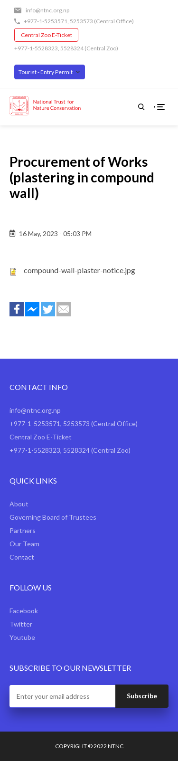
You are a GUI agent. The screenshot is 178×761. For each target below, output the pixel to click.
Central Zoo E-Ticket (46, 34)
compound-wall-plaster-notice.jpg (79, 270)
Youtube (22, 637)
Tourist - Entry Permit (46, 72)
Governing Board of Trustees (52, 517)
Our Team (24, 544)
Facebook (23, 611)
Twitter (20, 624)
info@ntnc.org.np (47, 10)
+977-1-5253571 (45, 21)
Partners (22, 530)
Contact (21, 557)
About (18, 504)
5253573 (81, 21)
